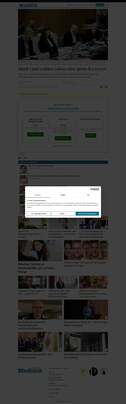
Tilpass (63, 213)
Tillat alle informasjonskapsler (87, 213)
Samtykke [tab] (38, 195)
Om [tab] (88, 195)
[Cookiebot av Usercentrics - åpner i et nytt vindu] (91, 189)
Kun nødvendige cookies (38, 213)
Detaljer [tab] (63, 195)
